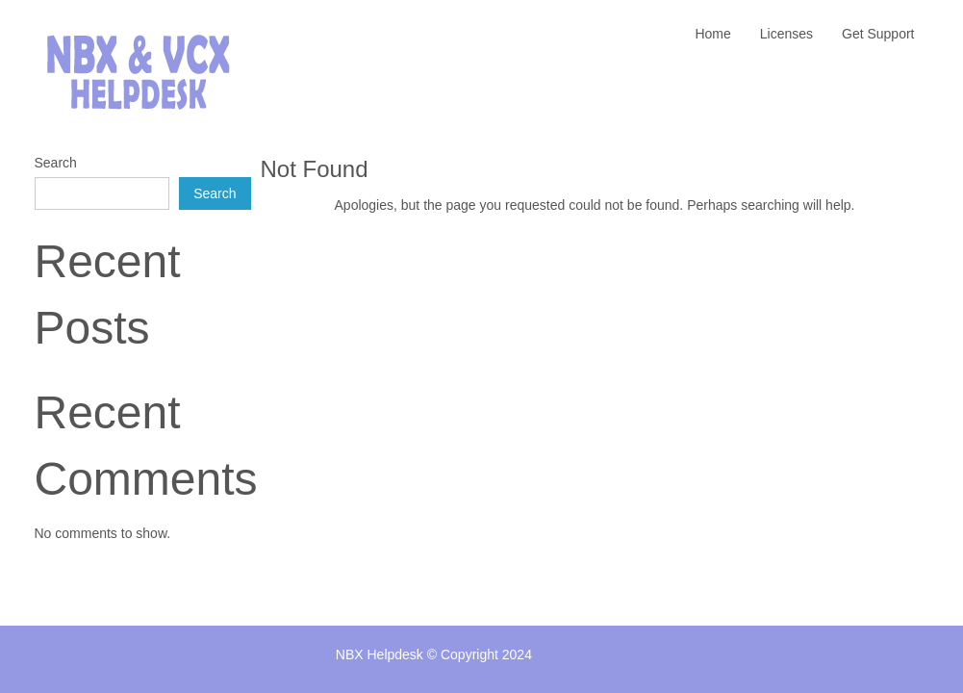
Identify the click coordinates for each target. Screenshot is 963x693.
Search (56, 162)
